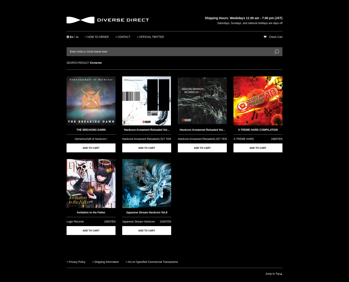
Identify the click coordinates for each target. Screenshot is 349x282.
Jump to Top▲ (273, 273)
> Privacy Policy (76, 262)
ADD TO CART (91, 148)
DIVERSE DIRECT (108, 20)
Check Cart (275, 37)
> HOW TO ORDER (97, 37)
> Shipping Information (105, 262)
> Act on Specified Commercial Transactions (152, 262)
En (71, 37)
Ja (77, 37)
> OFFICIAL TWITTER (150, 37)
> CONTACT (122, 37)
